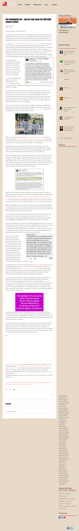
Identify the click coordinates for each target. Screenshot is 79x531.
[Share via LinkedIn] (14, 389)
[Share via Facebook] (6, 389)
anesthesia (61, 501)
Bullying (65, 491)
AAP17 (60, 491)
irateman (61, 506)
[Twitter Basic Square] (62, 517)
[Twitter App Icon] (71, 528)
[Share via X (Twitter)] (10, 389)
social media (62, 508)
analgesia (72, 498)
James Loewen (63, 496)
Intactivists (68, 493)
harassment (62, 503)
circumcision (68, 501)
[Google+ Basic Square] (64, 517)
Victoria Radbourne (64, 498)
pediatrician (67, 506)
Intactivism (61, 493)
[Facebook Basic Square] (60, 517)
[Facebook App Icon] (68, 528)
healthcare (68, 503)
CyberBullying (71, 491)
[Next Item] (74, 23)
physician (73, 506)
